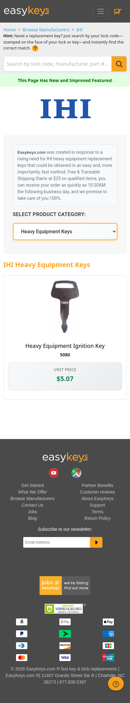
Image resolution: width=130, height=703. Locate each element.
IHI (79, 30)
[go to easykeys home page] (65, 457)
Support (97, 505)
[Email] (56, 542)
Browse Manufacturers (46, 30)
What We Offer (32, 491)
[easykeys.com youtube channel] (54, 472)
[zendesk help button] (116, 683)
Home (9, 30)
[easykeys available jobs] (65, 584)
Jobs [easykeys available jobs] (32, 511)
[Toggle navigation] (100, 11)
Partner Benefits (97, 485)
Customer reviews (97, 491)
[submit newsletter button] (96, 542)
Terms (97, 511)
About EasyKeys (97, 498)
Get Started (32, 485)
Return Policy (97, 518)
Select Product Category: (49, 214)
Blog (32, 518)
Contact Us (32, 505)
